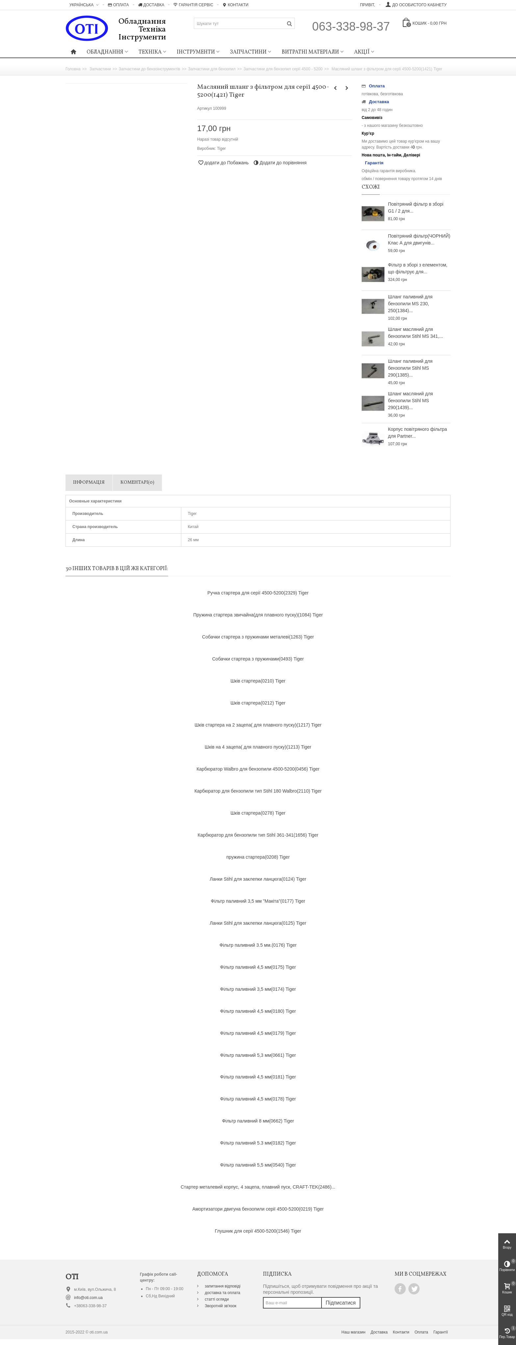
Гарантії (440, 1332)
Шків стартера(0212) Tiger (257, 703)
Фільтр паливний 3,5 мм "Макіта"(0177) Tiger (258, 901)
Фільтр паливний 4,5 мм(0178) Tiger (258, 1099)
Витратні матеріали (310, 52)
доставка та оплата (222, 1292)
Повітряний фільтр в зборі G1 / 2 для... (415, 207)
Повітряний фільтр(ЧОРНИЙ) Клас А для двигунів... (419, 239)
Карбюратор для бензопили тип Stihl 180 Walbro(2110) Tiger (258, 791)
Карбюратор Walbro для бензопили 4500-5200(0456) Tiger (258, 769)
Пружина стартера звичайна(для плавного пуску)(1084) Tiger (258, 614)
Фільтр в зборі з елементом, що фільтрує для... (417, 268)
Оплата (118, 5)
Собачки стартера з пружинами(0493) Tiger (258, 658)
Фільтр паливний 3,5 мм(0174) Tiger (258, 989)
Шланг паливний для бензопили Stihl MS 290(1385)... (410, 368)
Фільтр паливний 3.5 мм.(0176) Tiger (258, 945)
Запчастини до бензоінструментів (149, 69)
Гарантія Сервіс (193, 5)
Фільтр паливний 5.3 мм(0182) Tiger (258, 1143)
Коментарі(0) (137, 482)
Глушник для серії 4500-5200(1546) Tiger (258, 1231)
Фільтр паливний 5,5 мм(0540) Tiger (258, 1165)
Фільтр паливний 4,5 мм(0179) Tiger (258, 1033)
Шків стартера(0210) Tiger (257, 681)
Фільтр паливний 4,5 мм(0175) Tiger (258, 967)
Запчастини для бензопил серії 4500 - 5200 (283, 69)
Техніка (150, 52)
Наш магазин (354, 1332)
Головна (73, 69)
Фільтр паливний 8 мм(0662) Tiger (258, 1121)
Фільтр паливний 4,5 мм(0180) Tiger (258, 1011)
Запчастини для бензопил (211, 69)
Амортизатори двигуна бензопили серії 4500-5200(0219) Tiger (257, 1209)
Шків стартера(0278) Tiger (257, 813)
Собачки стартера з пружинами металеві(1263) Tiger (258, 636)
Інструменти (196, 52)
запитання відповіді (222, 1286)
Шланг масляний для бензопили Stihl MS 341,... (415, 333)
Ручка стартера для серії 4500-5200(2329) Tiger (257, 592)
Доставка (151, 5)
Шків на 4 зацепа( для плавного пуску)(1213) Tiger (258, 747)
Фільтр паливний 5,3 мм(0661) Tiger (258, 1055)
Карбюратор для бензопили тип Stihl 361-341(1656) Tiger (257, 835)
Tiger (221, 148)
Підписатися (341, 1303)
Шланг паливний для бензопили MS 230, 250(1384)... (410, 303)
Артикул (204, 108)
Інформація (89, 482)
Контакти (235, 5)
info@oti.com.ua (88, 1297)
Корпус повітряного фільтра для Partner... (417, 433)
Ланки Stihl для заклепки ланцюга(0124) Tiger (258, 879)
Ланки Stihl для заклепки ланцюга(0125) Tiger (258, 923)
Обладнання (105, 52)
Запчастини (248, 52)
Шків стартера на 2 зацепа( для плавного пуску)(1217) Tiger (258, 725)
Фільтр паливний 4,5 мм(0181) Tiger (258, 1076)
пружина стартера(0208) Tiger (258, 857)
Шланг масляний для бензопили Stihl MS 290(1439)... (410, 400)
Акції (362, 52)
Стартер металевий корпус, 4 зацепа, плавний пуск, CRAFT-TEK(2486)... (258, 1187)
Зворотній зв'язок (220, 1306)
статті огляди (216, 1299)
